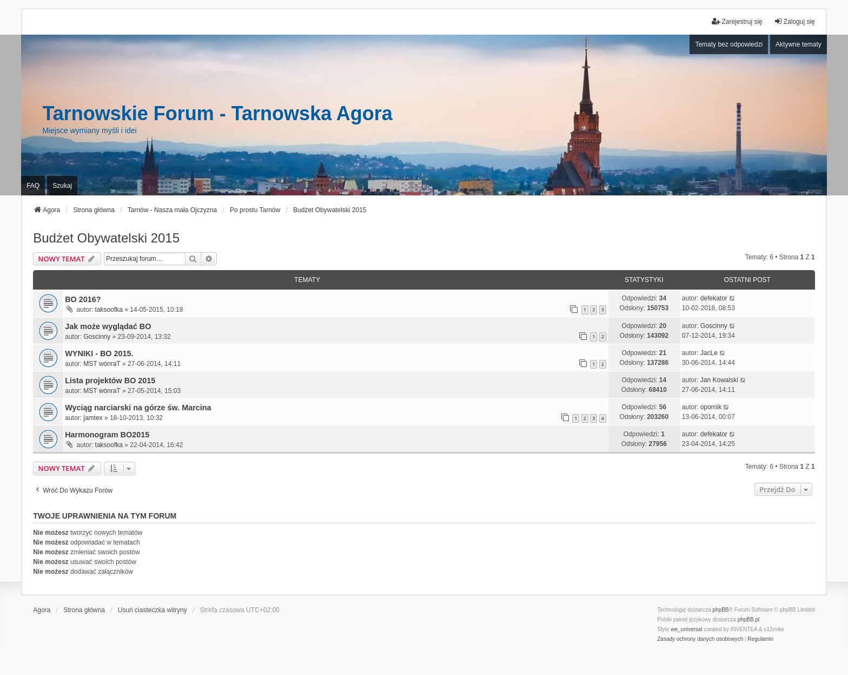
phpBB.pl (749, 619)
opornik (710, 407)
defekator (713, 298)
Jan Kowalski (719, 380)
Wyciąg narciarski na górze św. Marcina (138, 407)
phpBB (721, 610)
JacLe (709, 353)
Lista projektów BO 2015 (110, 380)
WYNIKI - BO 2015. (99, 353)
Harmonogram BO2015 (107, 434)
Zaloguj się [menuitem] (794, 21)
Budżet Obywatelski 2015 (106, 238)
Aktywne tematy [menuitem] (799, 44)
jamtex (92, 418)
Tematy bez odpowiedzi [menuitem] (729, 44)
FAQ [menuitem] (33, 185)
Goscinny (96, 336)
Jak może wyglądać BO (108, 326)
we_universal (686, 629)
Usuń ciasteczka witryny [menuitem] (152, 610)
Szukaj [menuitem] (62, 185)
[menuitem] (700, 639)
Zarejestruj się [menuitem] (737, 21)
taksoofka (109, 309)
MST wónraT (101, 364)
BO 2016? (83, 299)
